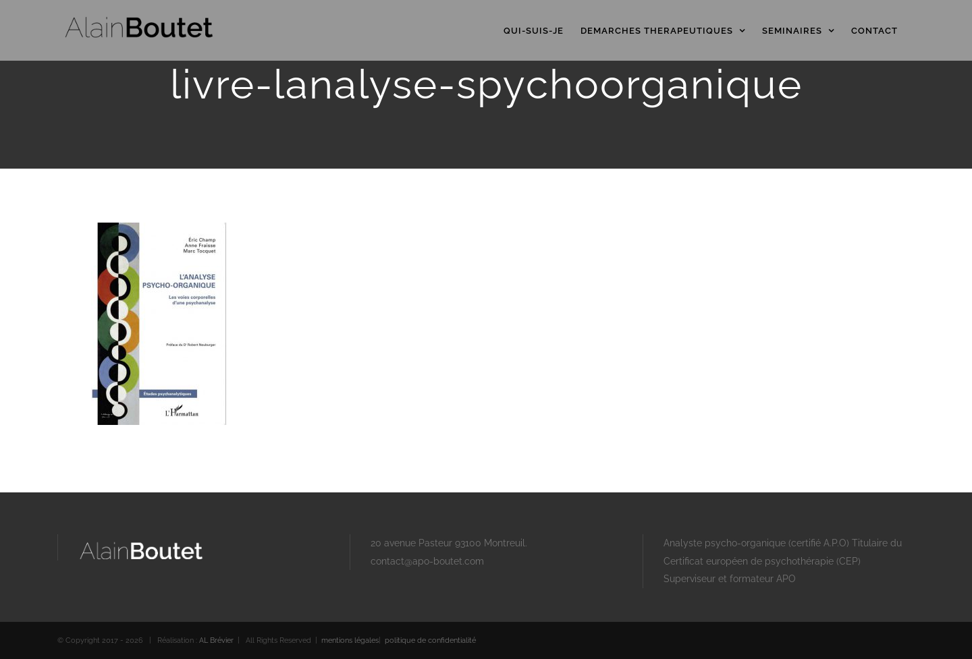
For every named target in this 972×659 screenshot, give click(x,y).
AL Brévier (216, 640)
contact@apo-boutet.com (427, 561)
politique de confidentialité (430, 640)
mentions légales (350, 640)
